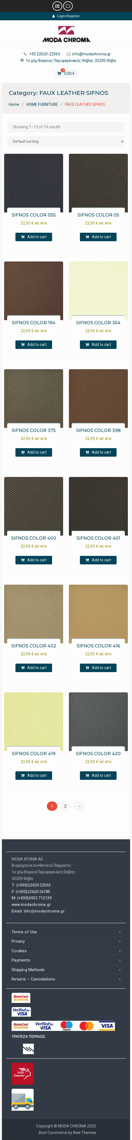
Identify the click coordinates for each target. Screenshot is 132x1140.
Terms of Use (24, 931)
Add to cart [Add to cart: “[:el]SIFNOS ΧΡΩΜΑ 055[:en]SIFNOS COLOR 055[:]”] (37, 237)
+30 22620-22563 (44, 54)
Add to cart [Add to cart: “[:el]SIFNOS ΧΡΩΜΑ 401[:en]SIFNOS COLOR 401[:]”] (101, 560)
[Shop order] (66, 141)
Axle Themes (84, 1132)
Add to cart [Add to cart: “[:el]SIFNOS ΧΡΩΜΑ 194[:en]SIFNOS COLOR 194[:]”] (37, 344)
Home (14, 104)
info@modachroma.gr (91, 54)
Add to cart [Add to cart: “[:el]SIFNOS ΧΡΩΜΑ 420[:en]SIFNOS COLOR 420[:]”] (101, 775)
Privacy (18, 941)
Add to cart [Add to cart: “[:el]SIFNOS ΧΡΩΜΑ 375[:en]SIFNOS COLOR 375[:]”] (37, 452)
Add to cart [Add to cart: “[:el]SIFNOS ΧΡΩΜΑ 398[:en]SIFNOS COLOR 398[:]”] (101, 452)
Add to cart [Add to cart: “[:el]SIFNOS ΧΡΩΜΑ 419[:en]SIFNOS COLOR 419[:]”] (37, 775)
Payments (21, 960)
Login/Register (66, 16)
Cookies (19, 950)
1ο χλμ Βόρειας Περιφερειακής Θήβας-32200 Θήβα (71, 60)
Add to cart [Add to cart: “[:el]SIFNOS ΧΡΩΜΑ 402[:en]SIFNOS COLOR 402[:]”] (37, 668)
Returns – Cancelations (33, 979)
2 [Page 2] (65, 806)
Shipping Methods (28, 969)
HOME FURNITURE (42, 104)
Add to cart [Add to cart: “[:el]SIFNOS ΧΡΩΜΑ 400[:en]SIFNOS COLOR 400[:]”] (37, 560)
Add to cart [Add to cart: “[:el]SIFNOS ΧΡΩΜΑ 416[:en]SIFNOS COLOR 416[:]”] (101, 668)
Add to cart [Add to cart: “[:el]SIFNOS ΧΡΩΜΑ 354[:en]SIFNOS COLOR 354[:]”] (101, 344)
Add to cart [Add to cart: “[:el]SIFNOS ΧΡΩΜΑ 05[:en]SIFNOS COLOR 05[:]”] (101, 237)
